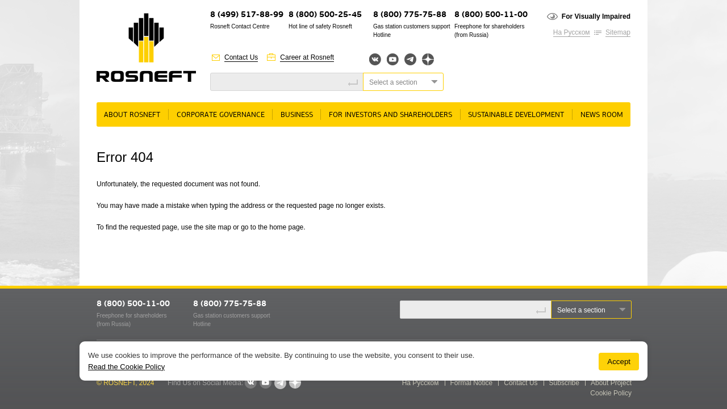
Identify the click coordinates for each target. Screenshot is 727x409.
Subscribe (564, 383)
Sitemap (617, 32)
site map (218, 227)
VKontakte (250, 383)
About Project (611, 383)
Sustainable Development (516, 115)
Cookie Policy (611, 393)
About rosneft (132, 115)
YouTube (393, 59)
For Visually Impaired (596, 16)
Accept (618, 361)
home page (286, 227)
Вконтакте (375, 59)
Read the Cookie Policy (126, 366)
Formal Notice (471, 383)
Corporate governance (221, 115)
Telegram (410, 59)
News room (601, 115)
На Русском (571, 32)
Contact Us (241, 57)
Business (297, 115)
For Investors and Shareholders (390, 115)
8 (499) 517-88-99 (246, 15)
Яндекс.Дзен (428, 59)
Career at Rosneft (307, 57)
